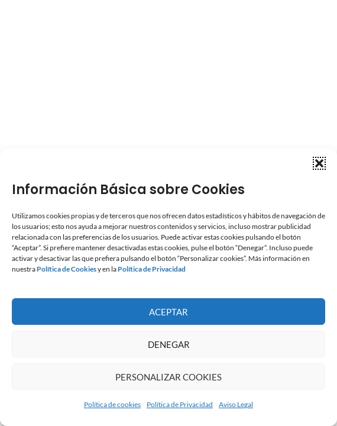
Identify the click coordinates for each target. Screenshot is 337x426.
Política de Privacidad (180, 404)
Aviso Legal (236, 404)
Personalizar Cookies (168, 377)
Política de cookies (112, 404)
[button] (319, 163)
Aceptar (168, 311)
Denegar (169, 344)
